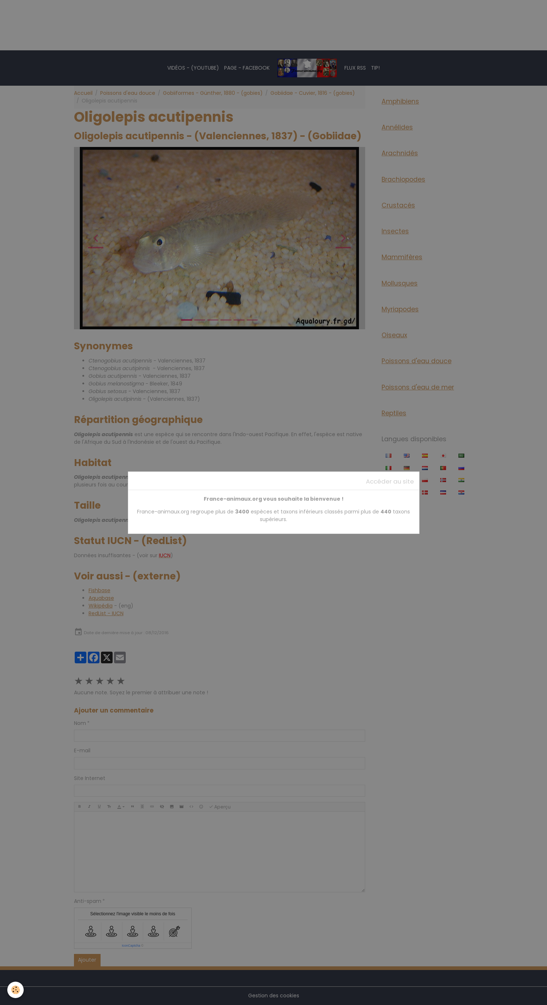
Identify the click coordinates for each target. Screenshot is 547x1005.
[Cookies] (15, 990)
